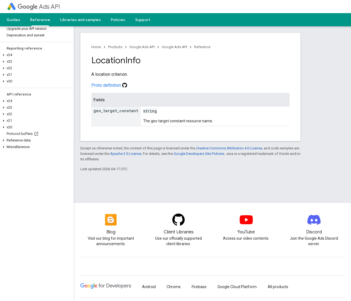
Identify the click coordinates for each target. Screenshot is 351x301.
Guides (13, 19)
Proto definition (109, 85)
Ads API (39, 6)
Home (96, 47)
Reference (202, 47)
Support (142, 19)
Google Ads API (142, 47)
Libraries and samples (80, 19)
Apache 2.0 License (125, 154)
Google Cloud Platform (237, 287)
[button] (36, 55)
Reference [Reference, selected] (40, 19)
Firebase (199, 287)
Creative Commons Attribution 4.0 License (229, 148)
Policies (118, 19)
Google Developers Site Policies (199, 154)
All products (278, 287)
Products (115, 47)
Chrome (174, 287)
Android (149, 287)
